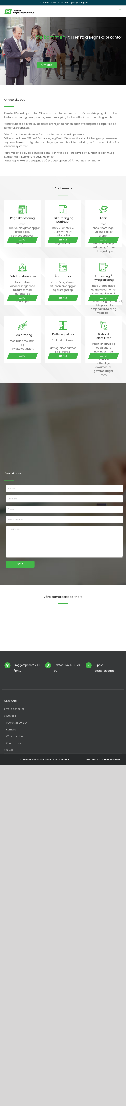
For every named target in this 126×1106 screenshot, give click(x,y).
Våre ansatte (14, 736)
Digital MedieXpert (62, 759)
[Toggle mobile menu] (120, 10)
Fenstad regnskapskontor (33, 759)
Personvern (91, 759)
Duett (9, 750)
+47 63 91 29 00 (61, 2)
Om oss (11, 716)
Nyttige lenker (103, 759)
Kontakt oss (13, 743)
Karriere (11, 729)
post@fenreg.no (79, 2)
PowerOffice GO (16, 722)
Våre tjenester (15, 709)
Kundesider (115, 759)
